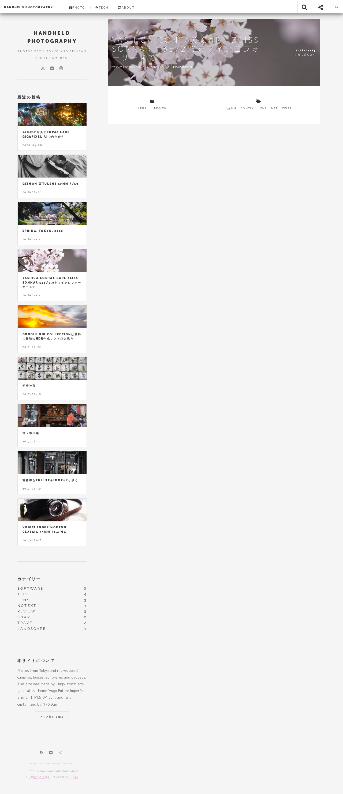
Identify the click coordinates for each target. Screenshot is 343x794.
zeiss (286, 108)
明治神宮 (29, 385)
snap (23, 617)
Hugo (74, 777)
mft (274, 108)
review (160, 108)
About (126, 7)
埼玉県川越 (31, 433)
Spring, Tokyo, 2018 (43, 230)
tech (23, 594)
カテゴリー (29, 579)
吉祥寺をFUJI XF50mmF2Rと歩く (50, 480)
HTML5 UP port (39, 777)
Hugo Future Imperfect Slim (57, 770)
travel (26, 623)
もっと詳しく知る (52, 717)
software (30, 588)
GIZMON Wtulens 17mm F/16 (51, 183)
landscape (31, 629)
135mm (231, 108)
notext (26, 606)
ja (336, 7)
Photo (77, 7)
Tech (102, 7)
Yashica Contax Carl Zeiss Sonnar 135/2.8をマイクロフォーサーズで (52, 282)
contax (247, 108)
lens (142, 108)
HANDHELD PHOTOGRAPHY (28, 7)
